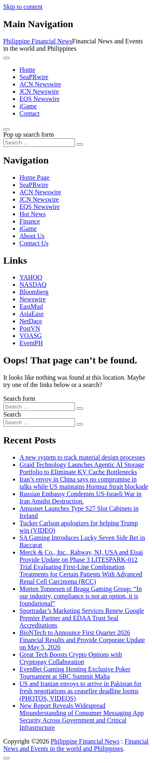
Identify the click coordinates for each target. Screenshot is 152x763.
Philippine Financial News (37, 41)
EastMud (31, 306)
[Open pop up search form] (6, 129)
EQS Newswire (39, 98)
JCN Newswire (39, 91)
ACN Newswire (40, 84)
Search (12, 414)
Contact (29, 113)
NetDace (30, 321)
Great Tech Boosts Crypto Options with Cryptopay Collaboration (70, 658)
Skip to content (23, 6)
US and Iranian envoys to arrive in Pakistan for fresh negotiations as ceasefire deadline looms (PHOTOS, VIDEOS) (80, 691)
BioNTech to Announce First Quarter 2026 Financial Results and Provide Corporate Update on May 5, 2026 (82, 640)
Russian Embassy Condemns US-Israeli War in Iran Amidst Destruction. (80, 497)
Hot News (32, 214)
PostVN (29, 328)
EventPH (31, 343)
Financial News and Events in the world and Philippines (76, 745)
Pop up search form (28, 134)
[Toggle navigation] (6, 58)
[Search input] (39, 142)
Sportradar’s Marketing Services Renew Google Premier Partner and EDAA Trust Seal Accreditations (81, 618)
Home (27, 69)
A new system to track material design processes (82, 457)
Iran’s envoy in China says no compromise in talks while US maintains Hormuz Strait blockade (83, 483)
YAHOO (30, 277)
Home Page (34, 177)
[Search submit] (80, 144)
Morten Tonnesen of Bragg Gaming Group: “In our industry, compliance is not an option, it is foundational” (80, 596)
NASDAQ (33, 284)
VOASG (30, 335)
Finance (29, 221)
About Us (32, 235)
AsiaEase (31, 313)
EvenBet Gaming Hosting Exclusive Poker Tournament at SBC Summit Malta (75, 673)
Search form (19, 398)
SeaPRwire (33, 76)
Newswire (32, 299)
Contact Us (34, 243)
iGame (28, 106)
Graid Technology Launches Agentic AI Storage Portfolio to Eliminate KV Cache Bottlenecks (81, 468)
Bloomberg (34, 291)
